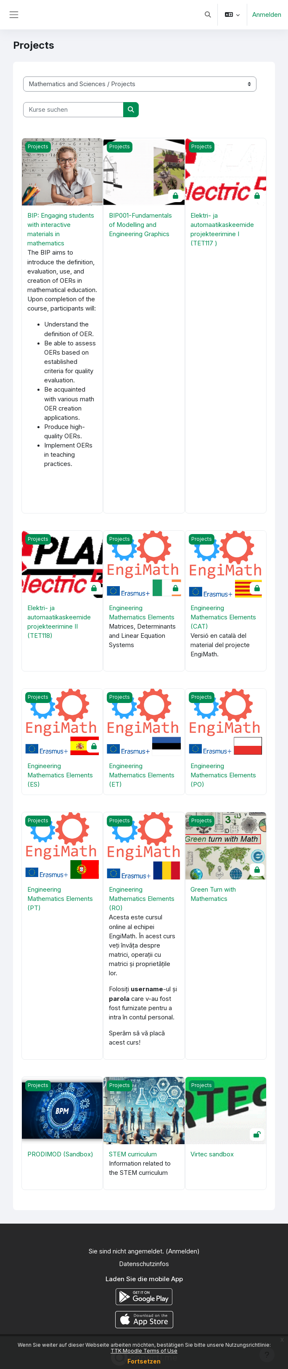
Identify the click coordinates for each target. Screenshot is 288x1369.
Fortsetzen (144, 1361)
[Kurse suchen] (73, 109)
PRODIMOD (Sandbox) (60, 1154)
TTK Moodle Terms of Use (144, 1351)
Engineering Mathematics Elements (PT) (60, 899)
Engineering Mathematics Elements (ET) (141, 775)
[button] (207, 14)
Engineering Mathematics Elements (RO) (141, 899)
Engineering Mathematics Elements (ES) (60, 775)
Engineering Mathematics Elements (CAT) (223, 617)
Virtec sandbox (212, 1154)
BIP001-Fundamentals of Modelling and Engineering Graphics (140, 225)
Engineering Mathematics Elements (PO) (223, 775)
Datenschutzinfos (144, 1264)
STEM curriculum (133, 1154)
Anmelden (266, 14)
